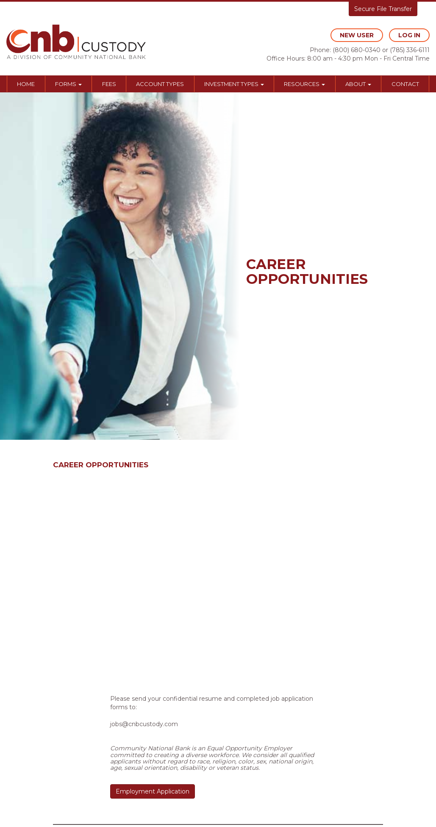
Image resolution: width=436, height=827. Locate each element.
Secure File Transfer (383, 9)
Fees (109, 83)
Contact (405, 83)
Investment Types (234, 83)
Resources (304, 83)
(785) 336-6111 (410, 50)
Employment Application (152, 791)
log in (409, 35)
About (358, 83)
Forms (68, 83)
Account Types (160, 83)
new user (357, 35)
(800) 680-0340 (356, 50)
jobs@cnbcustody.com (144, 724)
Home (26, 83)
